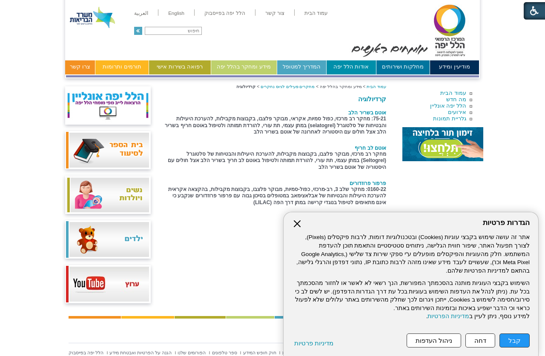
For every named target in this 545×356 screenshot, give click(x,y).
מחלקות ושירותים (403, 66)
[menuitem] (316, 13)
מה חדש (456, 99)
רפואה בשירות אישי (180, 66)
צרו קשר (80, 66)
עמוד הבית (453, 93)
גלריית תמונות (449, 118)
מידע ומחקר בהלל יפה (244, 66)
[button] (138, 31)
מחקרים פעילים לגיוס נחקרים (288, 86)
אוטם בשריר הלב (367, 113)
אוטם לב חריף (370, 148)
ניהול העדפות (434, 340)
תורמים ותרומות (122, 66)
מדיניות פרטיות (313, 343)
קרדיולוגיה (372, 99)
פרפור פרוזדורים (368, 183)
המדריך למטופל (302, 66)
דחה (480, 340)
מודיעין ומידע (454, 66)
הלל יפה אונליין (448, 106)
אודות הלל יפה (351, 66)
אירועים (457, 112)
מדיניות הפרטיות (448, 316)
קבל (514, 340)
